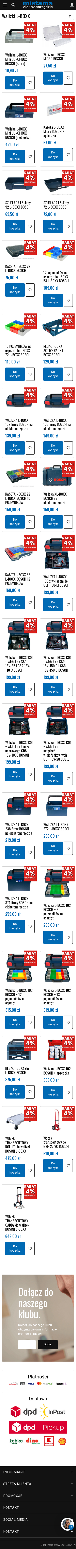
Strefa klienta (38, 1484)
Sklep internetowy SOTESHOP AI (58, 1545)
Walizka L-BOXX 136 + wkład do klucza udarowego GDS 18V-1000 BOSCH (19, 749)
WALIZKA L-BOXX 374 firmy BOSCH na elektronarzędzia (19, 902)
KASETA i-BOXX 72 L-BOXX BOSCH (17, 268)
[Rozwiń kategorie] (4, 5)
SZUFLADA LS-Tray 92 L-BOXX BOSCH (18, 205)
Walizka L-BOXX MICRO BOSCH (54, 56)
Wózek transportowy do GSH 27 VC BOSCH (56, 1142)
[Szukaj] (13, 5)
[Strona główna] (38, 5)
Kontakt (11, 1508)
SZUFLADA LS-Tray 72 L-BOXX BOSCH (56, 205)
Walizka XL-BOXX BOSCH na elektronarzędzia (55, 498)
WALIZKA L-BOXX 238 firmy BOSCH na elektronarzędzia (18, 828)
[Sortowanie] (70, 16)
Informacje (38, 1472)
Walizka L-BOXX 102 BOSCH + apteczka (57, 1071)
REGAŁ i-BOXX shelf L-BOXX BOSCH (18, 1070)
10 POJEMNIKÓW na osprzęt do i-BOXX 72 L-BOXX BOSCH (18, 350)
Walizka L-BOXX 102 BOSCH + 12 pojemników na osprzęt (19, 996)
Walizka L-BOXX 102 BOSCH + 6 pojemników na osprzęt (57, 911)
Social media (38, 1520)
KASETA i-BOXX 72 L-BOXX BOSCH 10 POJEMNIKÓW (17, 498)
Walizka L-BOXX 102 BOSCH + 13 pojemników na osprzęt (57, 996)
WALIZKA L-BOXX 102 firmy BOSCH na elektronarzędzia (19, 424)
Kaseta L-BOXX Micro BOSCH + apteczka (53, 131)
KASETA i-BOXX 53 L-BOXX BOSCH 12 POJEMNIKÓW (17, 579)
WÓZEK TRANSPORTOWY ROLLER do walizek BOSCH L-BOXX (18, 1145)
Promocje (38, 1496)
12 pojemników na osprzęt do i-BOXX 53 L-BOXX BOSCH (56, 276)
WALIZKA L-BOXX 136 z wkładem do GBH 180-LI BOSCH (56, 581)
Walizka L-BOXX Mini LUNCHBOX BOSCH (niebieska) (18, 133)
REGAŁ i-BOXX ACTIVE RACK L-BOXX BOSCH (54, 350)
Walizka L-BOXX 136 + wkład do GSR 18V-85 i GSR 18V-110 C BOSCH (19, 664)
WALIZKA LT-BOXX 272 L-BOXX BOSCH (56, 826)
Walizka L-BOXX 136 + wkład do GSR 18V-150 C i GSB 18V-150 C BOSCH (57, 664)
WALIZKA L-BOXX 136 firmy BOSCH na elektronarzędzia (57, 424)
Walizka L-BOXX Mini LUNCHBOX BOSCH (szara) (16, 59)
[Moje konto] (72, 5)
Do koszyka (15, 83)
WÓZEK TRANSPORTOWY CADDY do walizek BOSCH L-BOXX (17, 1223)
